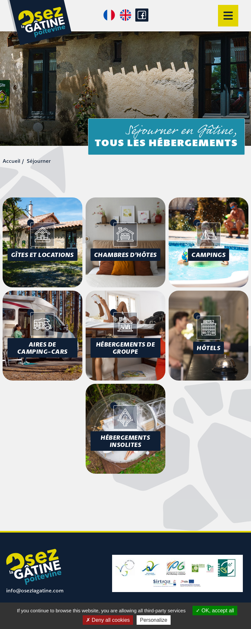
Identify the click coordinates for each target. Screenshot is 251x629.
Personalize (153, 620)
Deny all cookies (108, 620)
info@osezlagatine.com (35, 590)
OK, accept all (215, 610)
